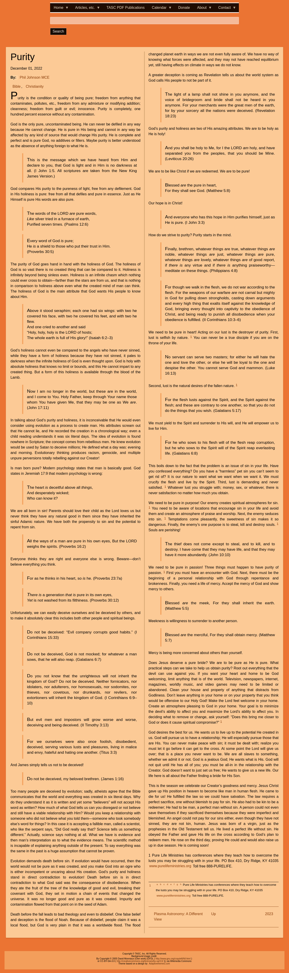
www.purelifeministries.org (170, 866)
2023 (269, 914)
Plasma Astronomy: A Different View (178, 916)
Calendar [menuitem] (160, 9)
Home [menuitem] (59, 9)
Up (213, 914)
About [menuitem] (202, 9)
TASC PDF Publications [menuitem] (126, 7)
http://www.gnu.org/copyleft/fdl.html (173, 958)
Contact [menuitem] (225, 9)
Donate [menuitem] (184, 7)
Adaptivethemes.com (159, 963)
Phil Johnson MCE (34, 77)
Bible (17, 86)
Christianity (35, 86)
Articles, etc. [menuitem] (86, 9)
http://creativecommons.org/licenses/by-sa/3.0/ (140, 961)
